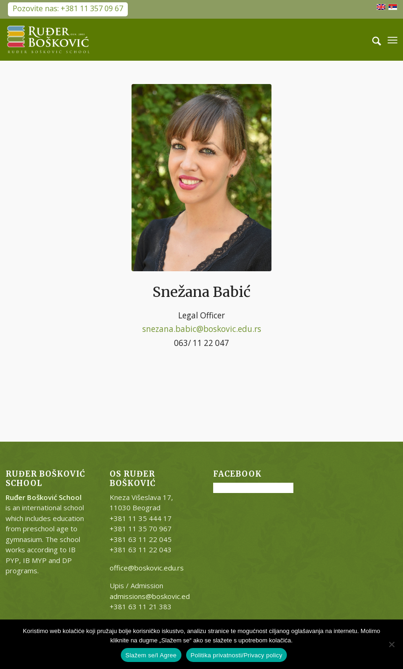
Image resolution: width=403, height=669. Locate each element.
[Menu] (392, 39)
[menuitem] (372, 40)
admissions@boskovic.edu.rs (156, 596)
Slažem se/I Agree (151, 655)
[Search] (372, 40)
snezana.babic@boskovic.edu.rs (201, 329)
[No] (391, 644)
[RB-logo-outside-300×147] (48, 40)
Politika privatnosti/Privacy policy (237, 655)
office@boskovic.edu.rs (147, 567)
